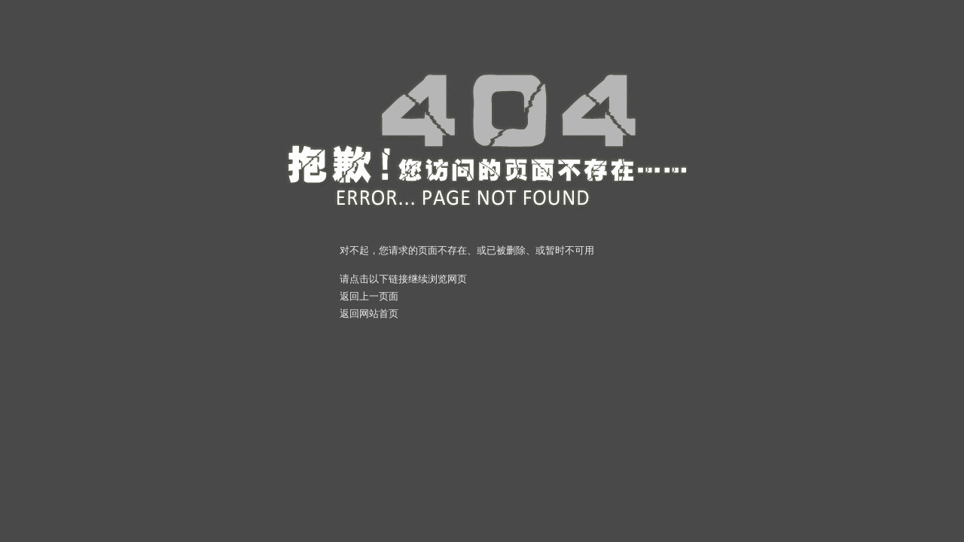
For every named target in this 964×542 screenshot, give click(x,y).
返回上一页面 (369, 296)
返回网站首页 (369, 313)
